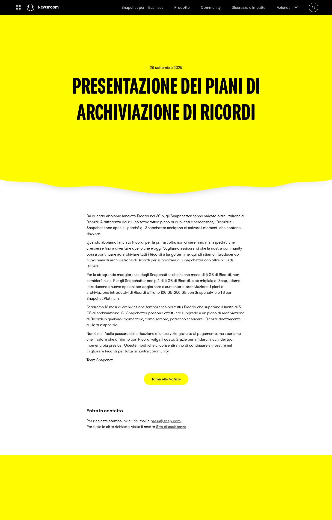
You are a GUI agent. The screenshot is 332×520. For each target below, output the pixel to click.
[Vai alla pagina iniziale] (30, 7)
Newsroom (48, 7)
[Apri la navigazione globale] (18, 7)
